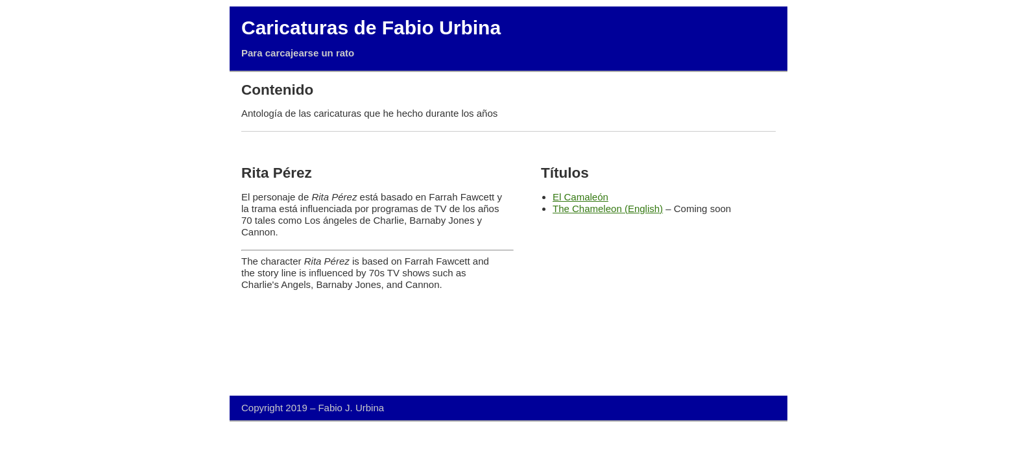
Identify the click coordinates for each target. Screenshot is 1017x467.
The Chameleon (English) (608, 208)
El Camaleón (580, 196)
